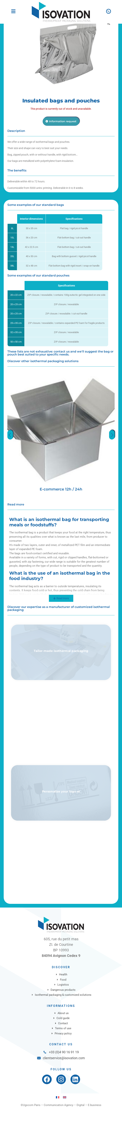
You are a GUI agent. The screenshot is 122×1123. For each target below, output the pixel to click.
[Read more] (61, 612)
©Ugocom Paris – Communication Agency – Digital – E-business (61, 1119)
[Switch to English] (64, 1111)
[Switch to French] (57, 1111)
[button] (108, 37)
